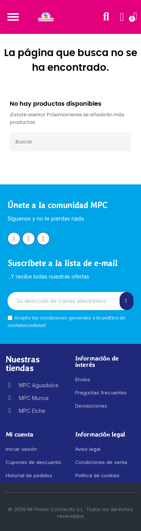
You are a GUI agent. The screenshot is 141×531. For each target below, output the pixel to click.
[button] (13, 17)
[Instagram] (14, 238)
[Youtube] (43, 238)
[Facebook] (28, 238)
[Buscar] (70, 141)
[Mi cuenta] (122, 17)
